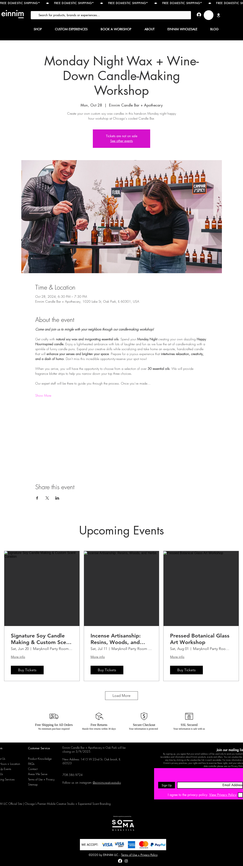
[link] (208, 15)
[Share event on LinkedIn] (57, 498)
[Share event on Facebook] (37, 498)
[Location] (218, 15)
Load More (121, 695)
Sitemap (33, 784)
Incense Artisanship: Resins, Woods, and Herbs (116, 639)
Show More (43, 395)
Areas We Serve (37, 774)
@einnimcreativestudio (107, 783)
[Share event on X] (47, 498)
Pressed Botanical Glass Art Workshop (199, 639)
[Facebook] (120, 861)
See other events (121, 141)
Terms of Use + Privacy (41, 779)
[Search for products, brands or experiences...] (110, 15)
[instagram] (126, 861)
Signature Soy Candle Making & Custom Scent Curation (41, 639)
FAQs (31, 764)
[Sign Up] (166, 785)
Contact (32, 769)
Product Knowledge (40, 759)
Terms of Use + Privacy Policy (139, 855)
